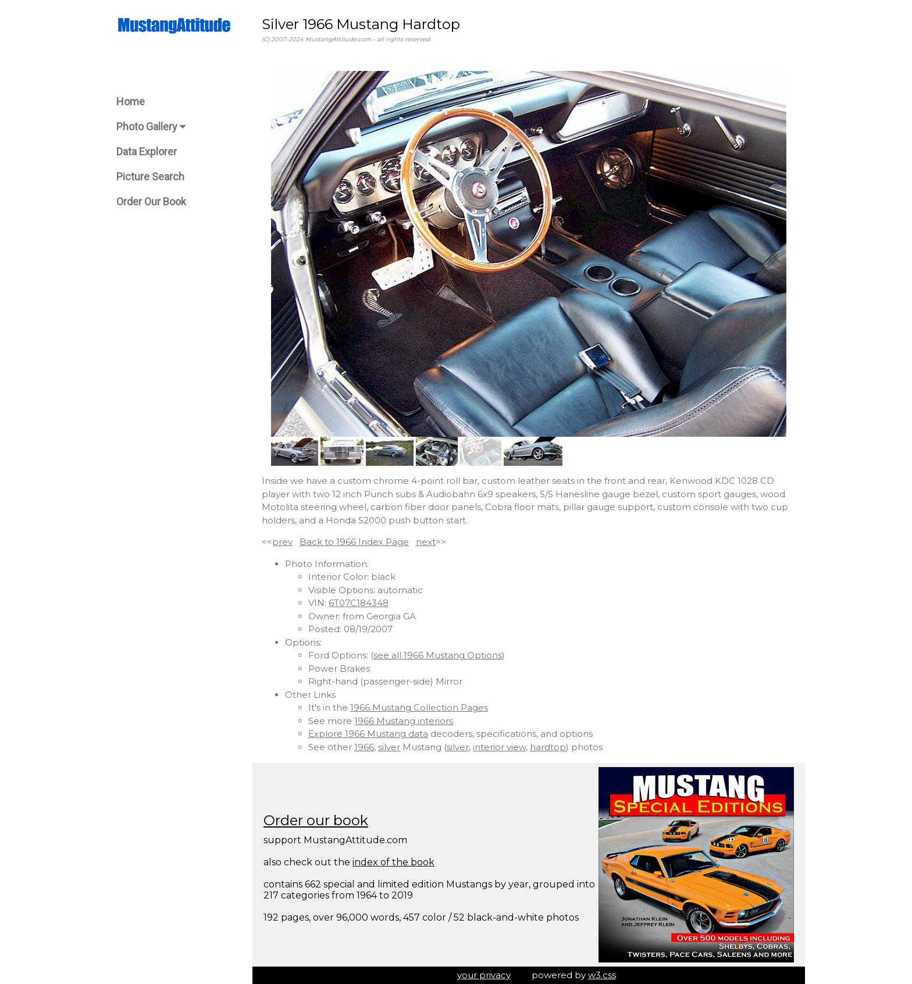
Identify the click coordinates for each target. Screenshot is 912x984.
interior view (499, 747)
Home (130, 101)
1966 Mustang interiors (403, 720)
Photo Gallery (151, 126)
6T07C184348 (359, 602)
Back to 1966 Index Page (354, 541)
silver (389, 747)
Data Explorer (146, 151)
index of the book (393, 862)
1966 (364, 747)
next (426, 541)
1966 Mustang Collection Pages (419, 707)
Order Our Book (151, 201)
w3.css (602, 975)
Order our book (315, 820)
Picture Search (150, 176)
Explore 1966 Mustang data (368, 733)
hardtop (548, 747)
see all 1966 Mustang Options (437, 655)
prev (282, 541)
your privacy (484, 975)
